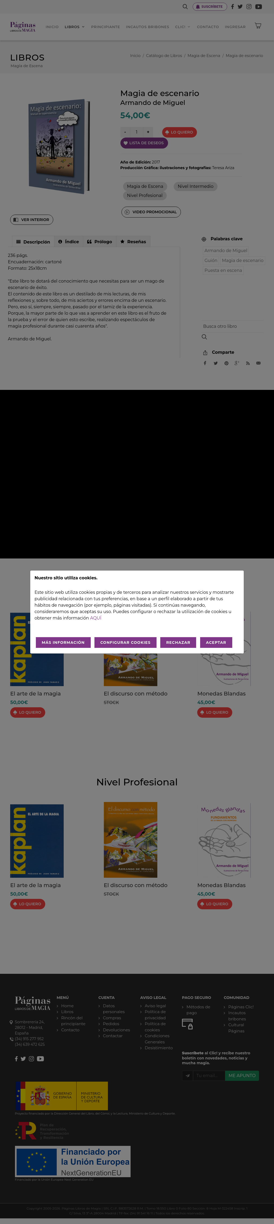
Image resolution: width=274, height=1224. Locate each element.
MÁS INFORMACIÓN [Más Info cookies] (63, 642)
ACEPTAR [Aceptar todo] (216, 642)
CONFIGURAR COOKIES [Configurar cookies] (125, 642)
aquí (95, 618)
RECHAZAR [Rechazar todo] (178, 642)
